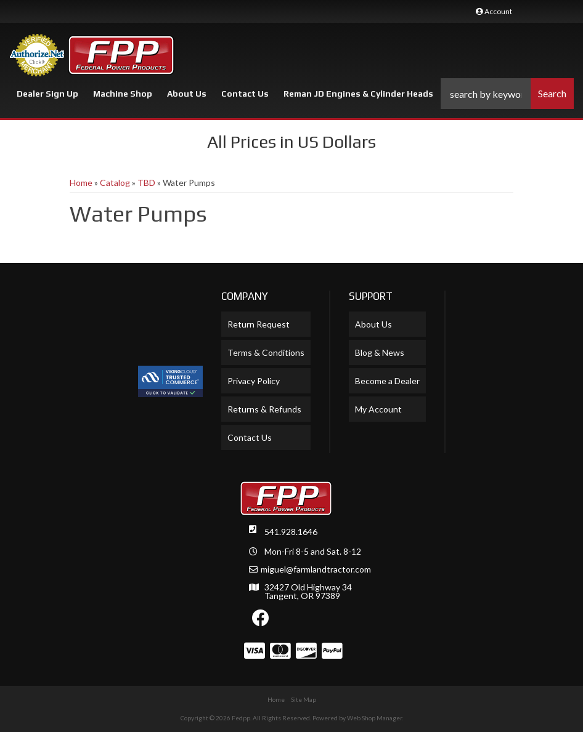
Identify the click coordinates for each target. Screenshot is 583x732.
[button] (507, 93)
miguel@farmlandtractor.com (316, 569)
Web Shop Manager (374, 718)
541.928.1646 (290, 531)
